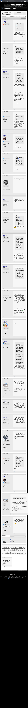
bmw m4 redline (22, 553)
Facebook (12, 539)
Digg (3, 540)
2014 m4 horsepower (19, 547)
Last (24, 16)
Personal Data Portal (20, 578)
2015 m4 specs (6, 549)
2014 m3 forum (16, 546)
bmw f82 (14, 550)
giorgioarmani (6, 292)
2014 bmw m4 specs (4, 546)
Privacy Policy (7, 578)
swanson (5, 321)
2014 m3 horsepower (21, 546)
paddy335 (5, 71)
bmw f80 (13, 549)
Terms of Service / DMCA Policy (13, 578)
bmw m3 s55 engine (10, 552)
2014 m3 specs (6, 547)
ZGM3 (4, 46)
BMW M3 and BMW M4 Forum (7, 12)
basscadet (5, 177)
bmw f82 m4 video (21, 551)
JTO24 (4, 381)
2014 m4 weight (8, 548)
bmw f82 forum (17, 550)
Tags (2, 544)
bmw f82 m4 (7, 551)
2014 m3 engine (12, 546)
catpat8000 (5, 341)
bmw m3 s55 (6, 552)
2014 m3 (9, 546)
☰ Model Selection (11, 1)
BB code (3, 562)
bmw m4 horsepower (13, 553)
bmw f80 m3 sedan (10, 550)
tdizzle (4, 21)
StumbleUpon (5, 541)
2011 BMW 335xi (5, 448)
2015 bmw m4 (21, 548)
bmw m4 (14, 552)
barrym (4, 199)
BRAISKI (4, 432)
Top (26, 570)
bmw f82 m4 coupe (11, 551)
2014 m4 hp (23, 547)
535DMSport (5, 155)
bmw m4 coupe (18, 552)
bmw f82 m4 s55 (17, 551)
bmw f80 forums (21, 549)
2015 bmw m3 (12, 548)
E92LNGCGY (5, 401)
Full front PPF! (16, 438)
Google (12, 540)
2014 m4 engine (14, 547)
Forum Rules (3, 566)
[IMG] (3, 564)
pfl (3, 215)
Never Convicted (6, 114)
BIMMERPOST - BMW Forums (22, 570)
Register (24, 1)
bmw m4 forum (4, 553)
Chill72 (4, 135)
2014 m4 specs (4, 548)
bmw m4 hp (18, 553)
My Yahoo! (4, 542)
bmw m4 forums (8, 553)
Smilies (3, 563)
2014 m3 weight (10, 547)
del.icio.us (12, 541)
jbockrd (4, 519)
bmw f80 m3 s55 (5, 550)
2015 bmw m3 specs (17, 548)
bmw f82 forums (22, 550)
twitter (4, 539)
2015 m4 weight (10, 549)
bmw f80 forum (17, 549)
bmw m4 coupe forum (23, 552)
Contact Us (16, 570)
